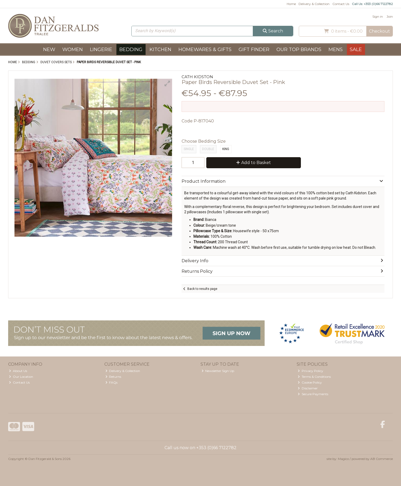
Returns (113, 377)
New (49, 49)
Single (189, 149)
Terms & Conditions (314, 377)
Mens (335, 49)
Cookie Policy (310, 382)
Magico (343, 459)
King (225, 149)
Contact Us (340, 4)
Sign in (377, 16)
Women (72, 49)
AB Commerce (381, 459)
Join (390, 16)
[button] (167, 83)
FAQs (111, 382)
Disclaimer (308, 388)
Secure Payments (313, 394)
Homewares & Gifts (205, 49)
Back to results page (202, 289)
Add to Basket (253, 162)
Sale (356, 49)
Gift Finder (254, 49)
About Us (18, 371)
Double (208, 149)
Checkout (379, 31)
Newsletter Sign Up (218, 371)
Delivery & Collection (314, 4)
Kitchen (160, 49)
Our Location (21, 377)
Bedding (130, 49)
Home (291, 4)
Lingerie (101, 49)
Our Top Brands (298, 49)
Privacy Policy (310, 371)
